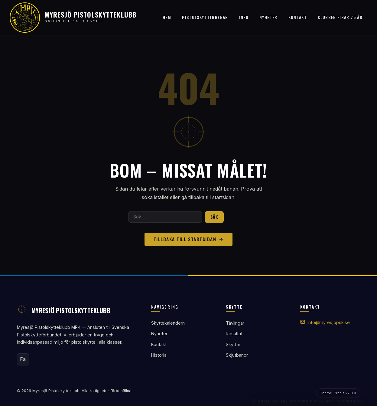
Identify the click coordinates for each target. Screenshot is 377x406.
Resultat (234, 333)
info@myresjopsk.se (328, 322)
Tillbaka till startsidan (188, 239)
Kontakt (297, 17)
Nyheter (268, 17)
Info (244, 17)
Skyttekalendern (168, 323)
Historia (159, 355)
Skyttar (233, 344)
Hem (167, 17)
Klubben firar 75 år (340, 17)
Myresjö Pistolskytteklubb (90, 14)
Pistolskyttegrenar (205, 17)
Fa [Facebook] (23, 359)
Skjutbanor (237, 355)
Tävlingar (235, 323)
